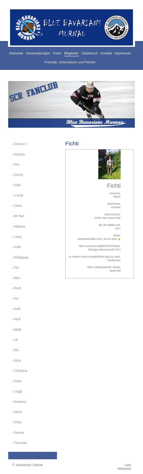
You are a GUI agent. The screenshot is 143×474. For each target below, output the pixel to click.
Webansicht (124, 468)
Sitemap (38, 464)
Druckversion (22, 464)
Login (128, 464)
